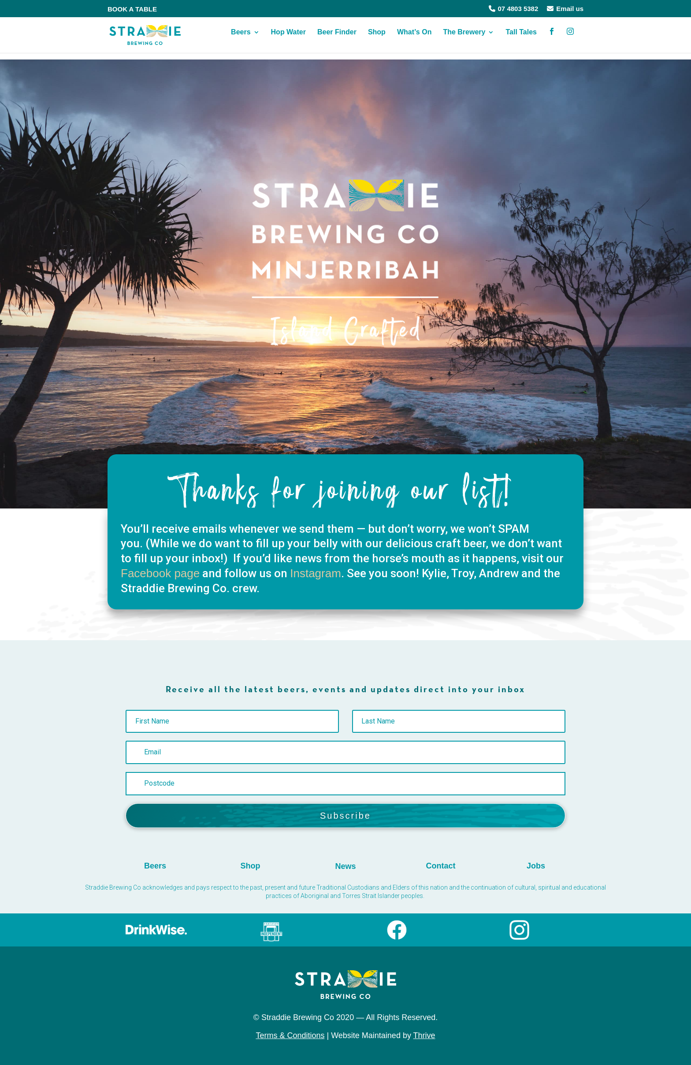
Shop (377, 39)
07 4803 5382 (514, 8)
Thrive (424, 1035)
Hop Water (288, 39)
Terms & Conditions (290, 1035)
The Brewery (464, 39)
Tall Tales (521, 39)
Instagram (315, 573)
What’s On (414, 39)
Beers (240, 39)
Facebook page (160, 573)
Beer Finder (337, 39)
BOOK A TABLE (132, 9)
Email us (565, 8)
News (345, 866)
